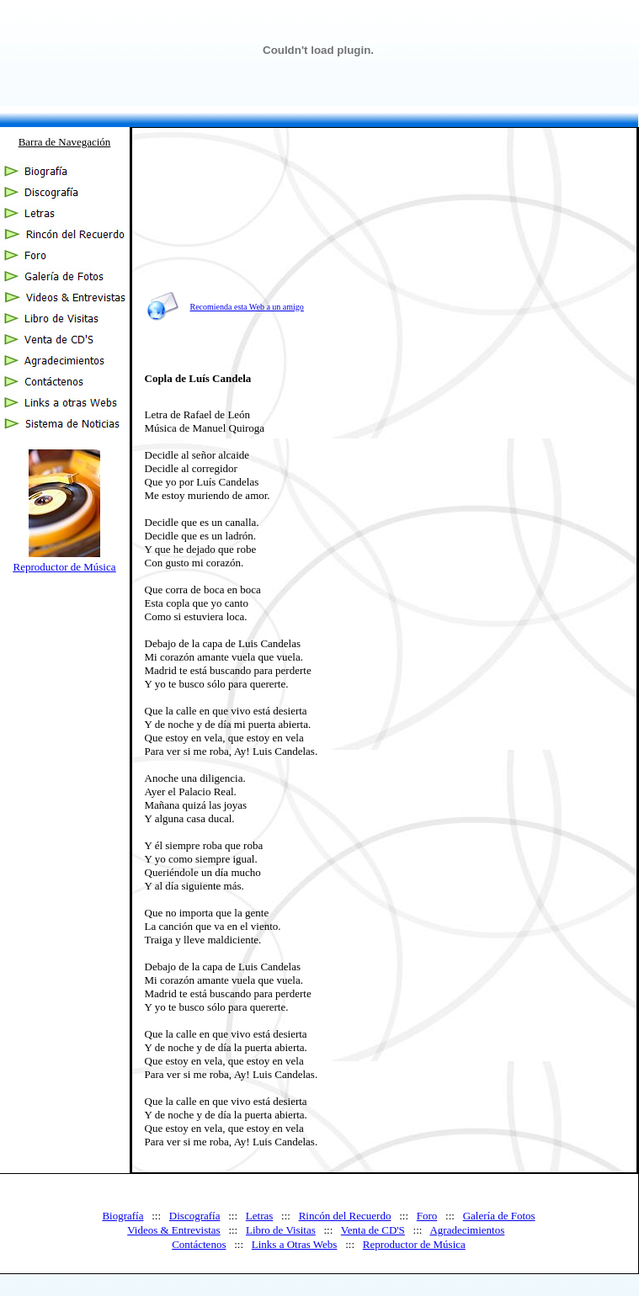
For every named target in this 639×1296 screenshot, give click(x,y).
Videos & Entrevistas (173, 1230)
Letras (259, 1215)
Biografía (122, 1215)
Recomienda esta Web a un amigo (247, 306)
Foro (427, 1215)
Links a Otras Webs (295, 1244)
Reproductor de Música (64, 566)
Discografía (195, 1215)
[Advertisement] (481, 244)
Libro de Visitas (281, 1230)
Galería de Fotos (499, 1215)
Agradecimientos (466, 1230)
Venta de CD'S (373, 1230)
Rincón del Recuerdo (345, 1215)
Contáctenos (199, 1244)
